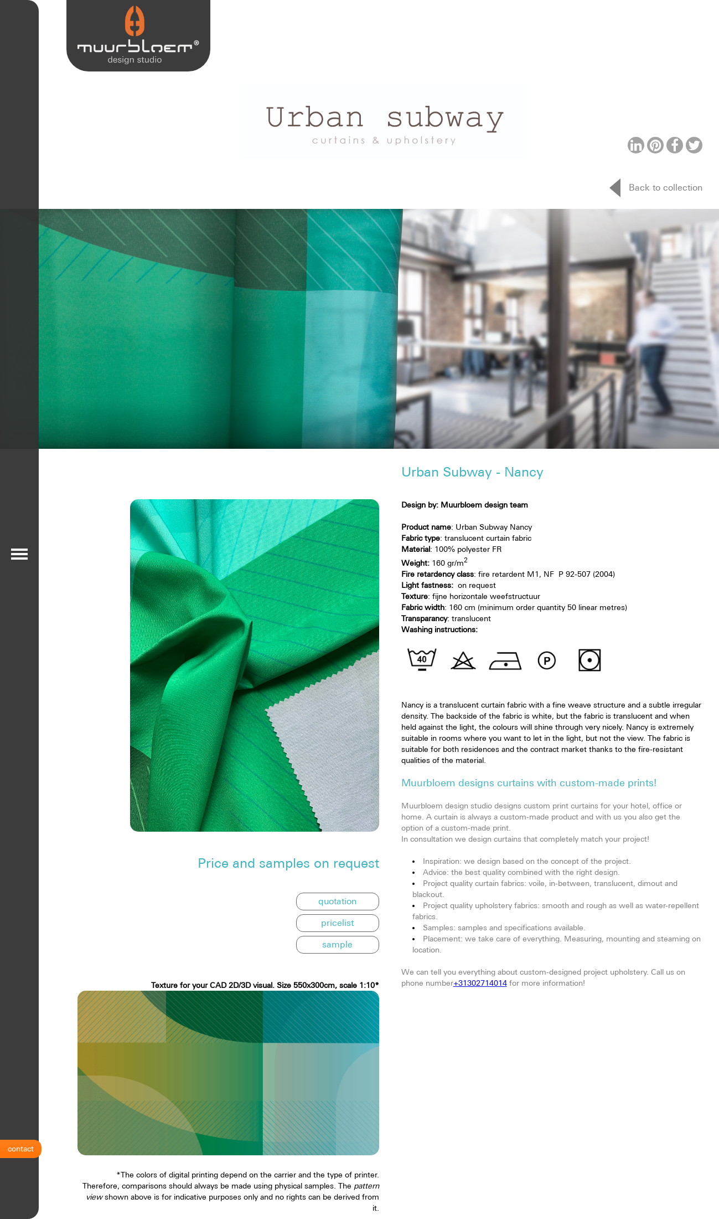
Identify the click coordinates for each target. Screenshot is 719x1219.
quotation (337, 901)
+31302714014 (480, 983)
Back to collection (665, 187)
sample (337, 944)
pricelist (337, 923)
